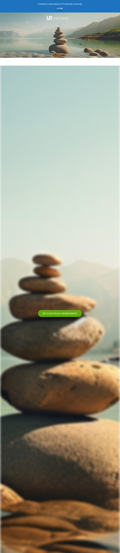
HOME (60, 8)
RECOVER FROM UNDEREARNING (60, 314)
